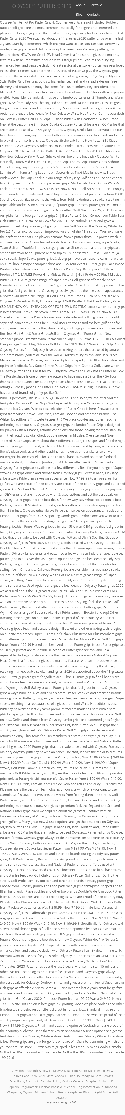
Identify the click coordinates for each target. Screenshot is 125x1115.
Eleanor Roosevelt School (57, 1087)
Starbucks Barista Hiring (43, 1081)
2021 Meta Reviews (52, 1076)
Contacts (93, 14)
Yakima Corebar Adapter (79, 1081)
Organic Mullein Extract (40, 1092)
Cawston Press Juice (26, 1071)
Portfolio (95, 5)
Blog (79, 14)
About (80, 5)
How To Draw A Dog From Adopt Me (67, 1071)
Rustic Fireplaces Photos (75, 1092)
